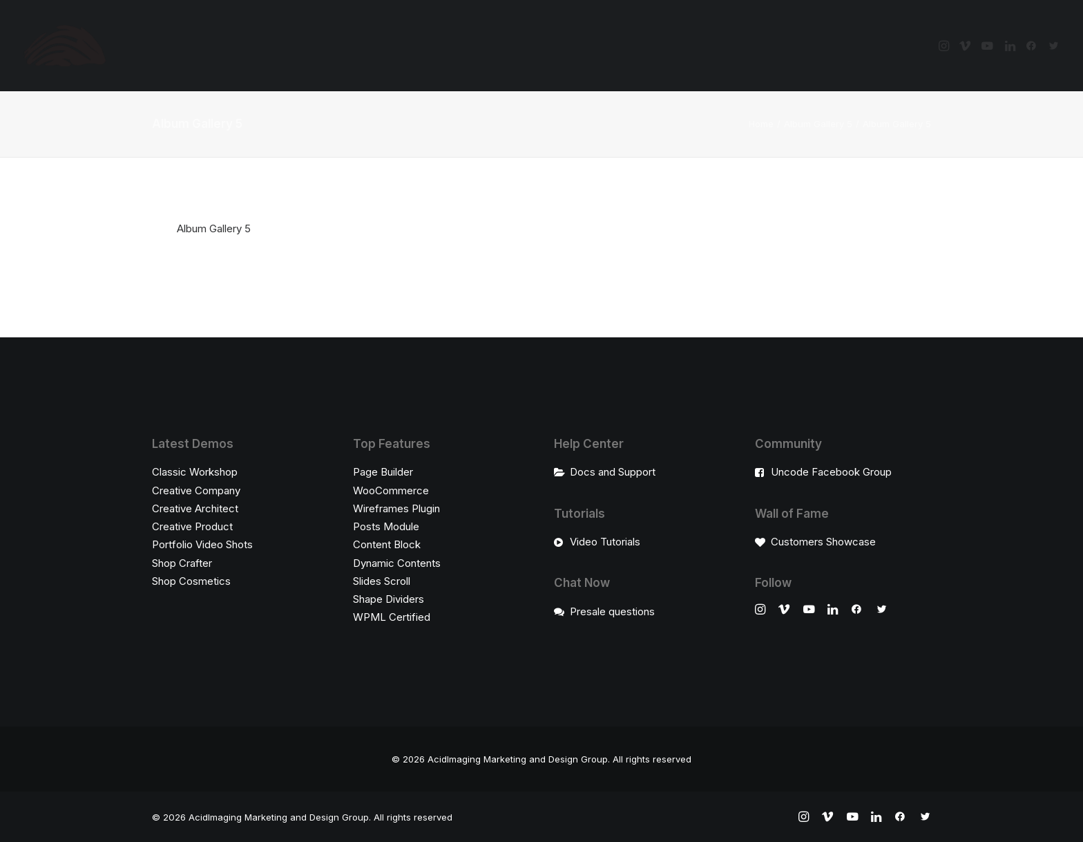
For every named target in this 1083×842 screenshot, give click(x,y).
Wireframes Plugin (396, 508)
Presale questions (612, 611)
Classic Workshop (195, 471)
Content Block (387, 544)
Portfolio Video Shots (202, 544)
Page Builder (383, 471)
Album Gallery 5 (818, 123)
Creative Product (192, 526)
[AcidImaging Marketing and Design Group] (64, 45)
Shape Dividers (388, 599)
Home (761, 123)
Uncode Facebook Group (831, 471)
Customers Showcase (823, 541)
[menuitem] (945, 45)
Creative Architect (195, 508)
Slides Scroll (381, 581)
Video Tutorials (605, 541)
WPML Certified (391, 617)
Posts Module (386, 526)
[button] (945, 45)
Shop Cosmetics (191, 581)
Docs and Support (612, 471)
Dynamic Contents (397, 563)
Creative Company (196, 490)
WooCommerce (391, 490)
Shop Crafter (182, 563)
